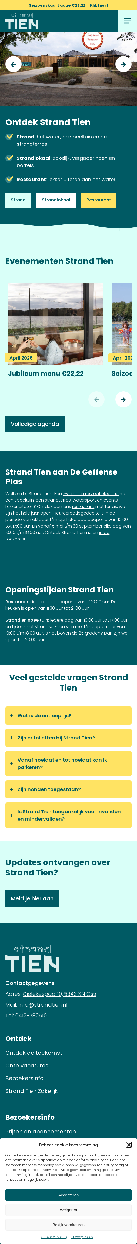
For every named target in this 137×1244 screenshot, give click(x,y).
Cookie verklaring (55, 1237)
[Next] (123, 64)
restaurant (83, 506)
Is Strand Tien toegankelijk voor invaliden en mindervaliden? (69, 815)
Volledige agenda (35, 424)
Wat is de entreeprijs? (44, 715)
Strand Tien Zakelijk (31, 1091)
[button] (129, 1144)
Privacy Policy (82, 1237)
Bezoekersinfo (24, 1078)
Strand (18, 200)
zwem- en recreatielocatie (91, 493)
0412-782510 (31, 1015)
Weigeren (68, 1209)
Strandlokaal (56, 200)
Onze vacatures (26, 1065)
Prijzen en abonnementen (40, 1131)
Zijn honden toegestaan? (49, 789)
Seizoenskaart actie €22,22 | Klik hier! (68, 5)
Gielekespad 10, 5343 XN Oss (59, 994)
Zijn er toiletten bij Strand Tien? (56, 737)
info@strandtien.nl (43, 1005)
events (110, 500)
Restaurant (98, 200)
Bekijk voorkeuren (68, 1224)
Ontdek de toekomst (33, 1053)
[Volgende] (123, 399)
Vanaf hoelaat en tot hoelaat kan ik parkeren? (62, 764)
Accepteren (68, 1195)
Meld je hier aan (32, 898)
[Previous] (13, 64)
